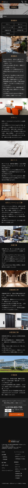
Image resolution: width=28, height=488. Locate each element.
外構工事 (20, 27)
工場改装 (8, 34)
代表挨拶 (5, 460)
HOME (1, 16)
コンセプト (18, 455)
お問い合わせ (5, 466)
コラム (3, 469)
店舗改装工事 (7, 31)
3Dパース (20, 24)
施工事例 (4, 464)
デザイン (8, 24)
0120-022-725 (22, 2)
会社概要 (4, 456)
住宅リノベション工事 (8, 27)
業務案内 (16, 463)
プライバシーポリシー (7, 472)
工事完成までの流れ (20, 460)
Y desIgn (24, 484)
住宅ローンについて (20, 458)
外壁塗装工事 (20, 31)
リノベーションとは (19, 453)
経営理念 (5, 458)
